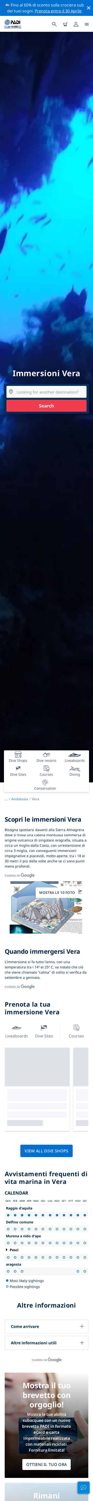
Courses (76, 1031)
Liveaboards (16, 1031)
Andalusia (19, 799)
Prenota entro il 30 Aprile (58, 11)
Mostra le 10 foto (57, 892)
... (8, 799)
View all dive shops (46, 1151)
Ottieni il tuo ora (46, 1464)
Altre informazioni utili (34, 1343)
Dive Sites (44, 1031)
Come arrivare (25, 1326)
